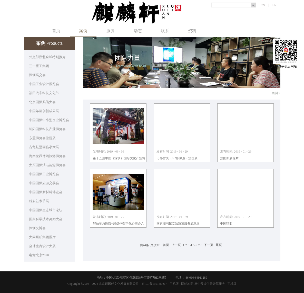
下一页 (208, 245)
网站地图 (186, 284)
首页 (56, 31)
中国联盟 (226, 223)
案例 (275, 93)
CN (263, 5)
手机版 (173, 284)
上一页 (176, 245)
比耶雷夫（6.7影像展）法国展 (177, 158)
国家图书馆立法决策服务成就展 (178, 223)
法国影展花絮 (229, 158)
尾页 (219, 245)
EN (274, 5)
